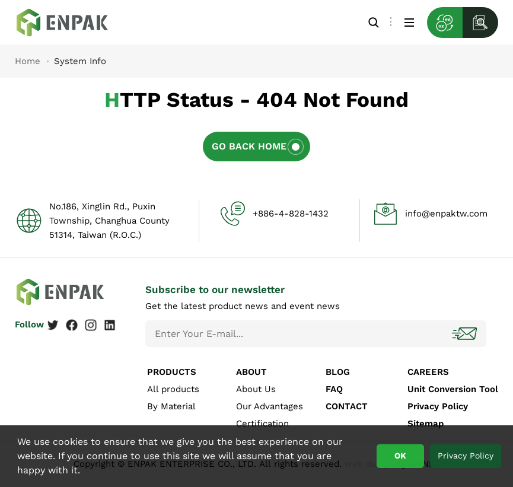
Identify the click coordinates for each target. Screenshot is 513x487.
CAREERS (428, 372)
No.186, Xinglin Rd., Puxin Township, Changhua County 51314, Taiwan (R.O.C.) (109, 220)
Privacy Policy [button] (465, 455)
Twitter (52, 325)
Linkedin (109, 325)
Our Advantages (269, 406)
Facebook (71, 325)
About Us (256, 389)
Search (373, 22)
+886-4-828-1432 (291, 213)
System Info (71, 22)
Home (27, 61)
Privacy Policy (437, 406)
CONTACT (347, 406)
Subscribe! (465, 333)
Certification (262, 423)
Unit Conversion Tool (452, 389)
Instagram (90, 325)
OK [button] (400, 455)
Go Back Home (249, 146)
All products (173, 389)
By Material (171, 406)
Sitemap (425, 423)
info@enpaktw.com (446, 213)
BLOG (338, 372)
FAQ (334, 389)
